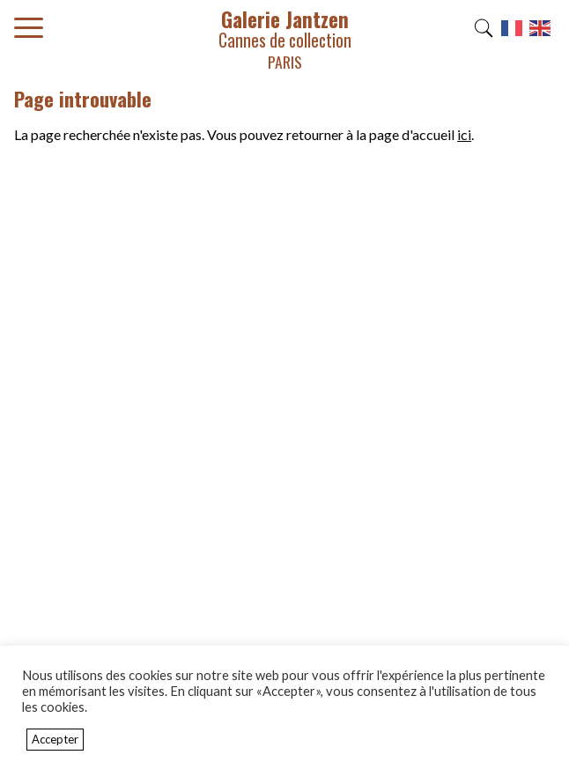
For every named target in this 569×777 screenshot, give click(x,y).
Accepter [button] (55, 739)
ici (464, 134)
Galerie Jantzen (284, 38)
